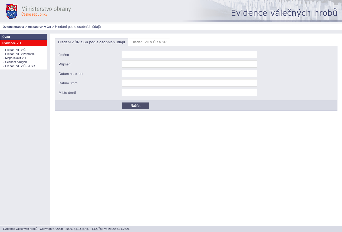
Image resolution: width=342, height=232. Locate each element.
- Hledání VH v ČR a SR (19, 66)
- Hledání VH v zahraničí (19, 53)
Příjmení (65, 64)
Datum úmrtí (68, 83)
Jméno (64, 55)
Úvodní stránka (13, 26)
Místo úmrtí (67, 93)
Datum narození (71, 74)
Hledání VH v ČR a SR (148, 42)
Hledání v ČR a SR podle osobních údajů (91, 42)
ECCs (97, 228)
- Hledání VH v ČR (16, 49)
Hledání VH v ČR (39, 26)
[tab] (91, 42)
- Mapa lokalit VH (15, 57)
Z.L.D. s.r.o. (82, 228)
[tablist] (196, 74)
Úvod (6, 36)
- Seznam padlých (15, 62)
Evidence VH (11, 43)
